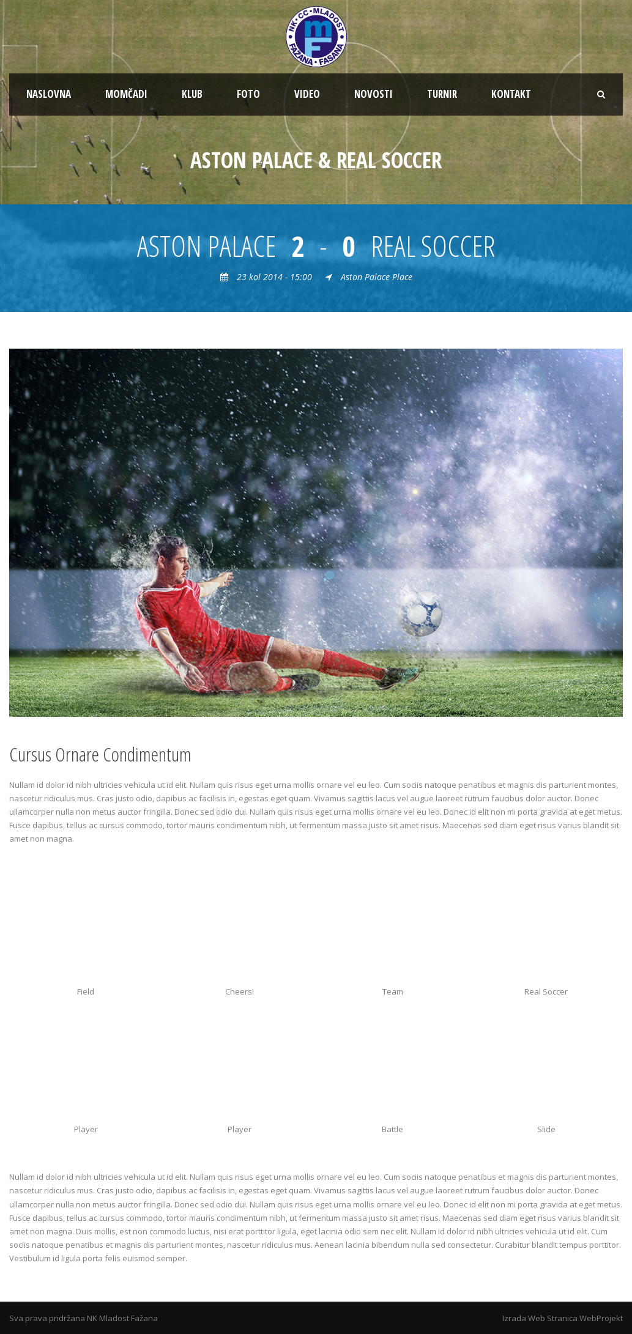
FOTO (248, 94)
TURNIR (442, 94)
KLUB (192, 94)
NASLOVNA (48, 94)
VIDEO (307, 94)
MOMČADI (126, 94)
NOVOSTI (373, 94)
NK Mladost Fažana (122, 1318)
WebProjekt (601, 1318)
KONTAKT (511, 94)
